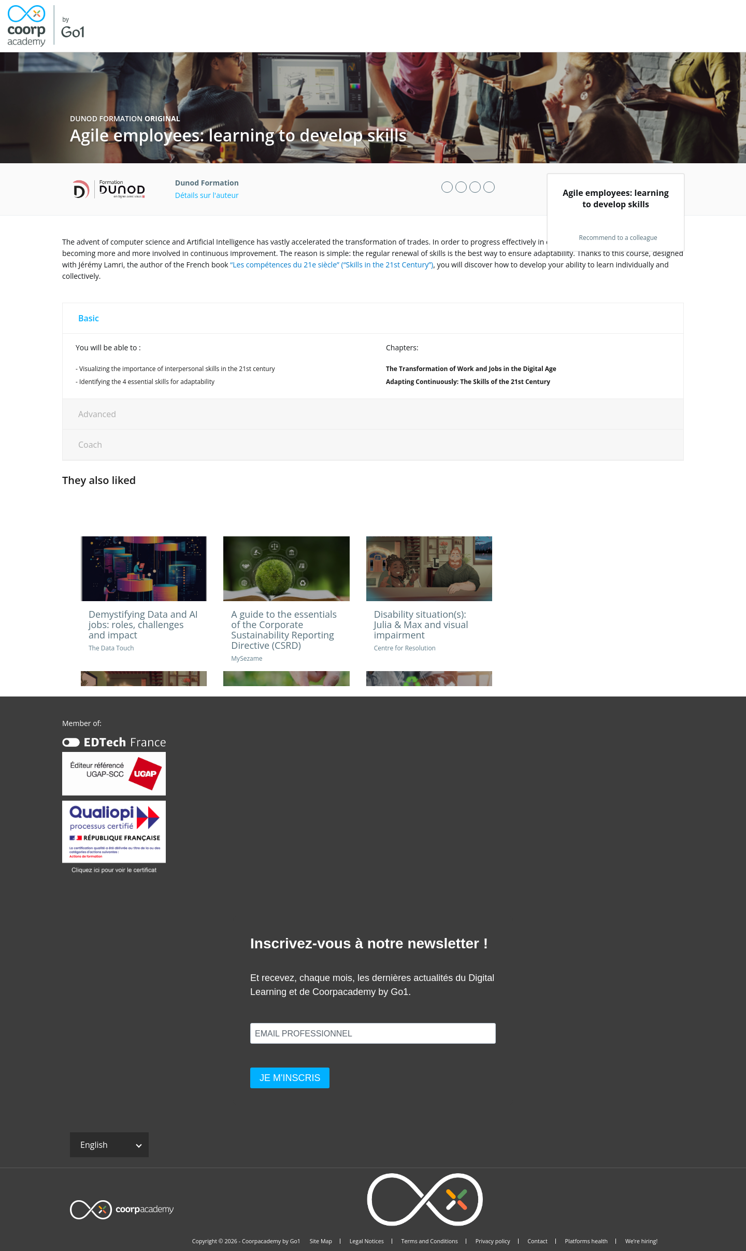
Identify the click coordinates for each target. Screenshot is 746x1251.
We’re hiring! (641, 1241)
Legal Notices (367, 1241)
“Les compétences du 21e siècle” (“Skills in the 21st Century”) (331, 264)
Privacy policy (493, 1241)
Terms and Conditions (429, 1241)
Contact (537, 1241)
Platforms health (586, 1241)
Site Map (321, 1241)
